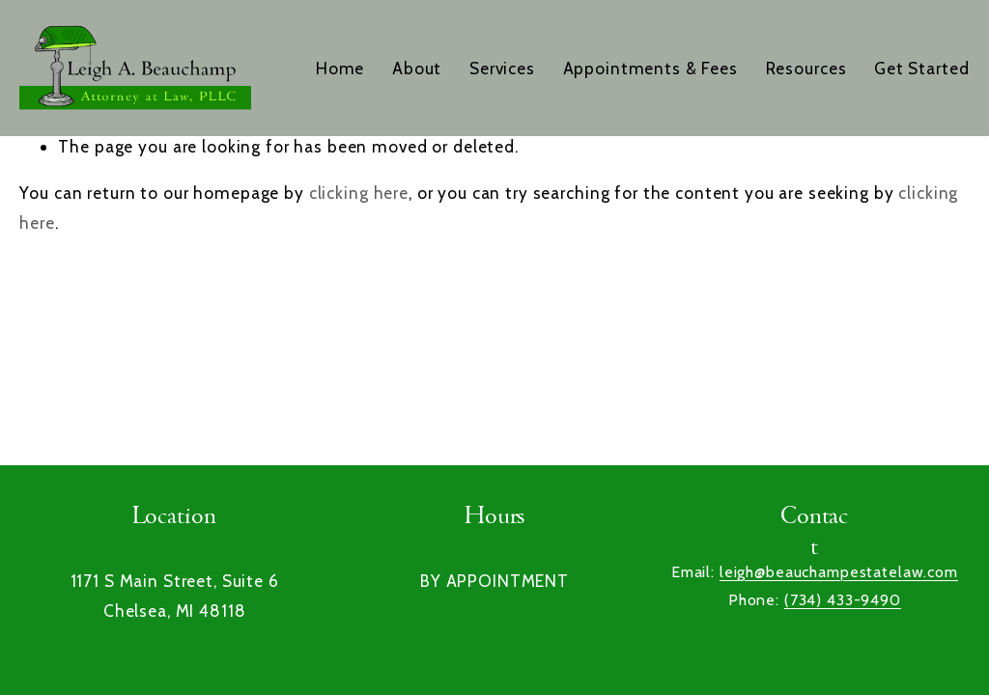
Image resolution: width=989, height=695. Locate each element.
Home (340, 68)
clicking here (359, 192)
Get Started (921, 68)
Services (502, 68)
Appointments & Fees (650, 68)
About (416, 68)
